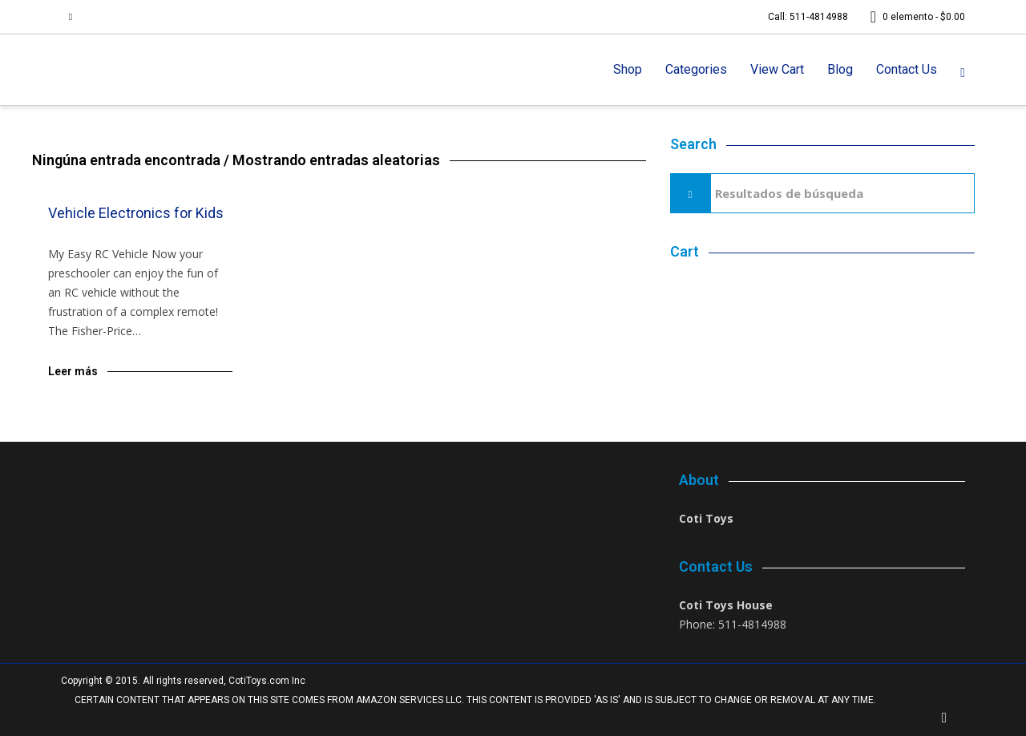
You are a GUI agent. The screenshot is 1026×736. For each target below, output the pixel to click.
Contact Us (906, 69)
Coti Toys (706, 518)
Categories (696, 69)
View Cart (777, 69)
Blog (840, 69)
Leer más (73, 371)
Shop (627, 69)
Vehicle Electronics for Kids (136, 212)
